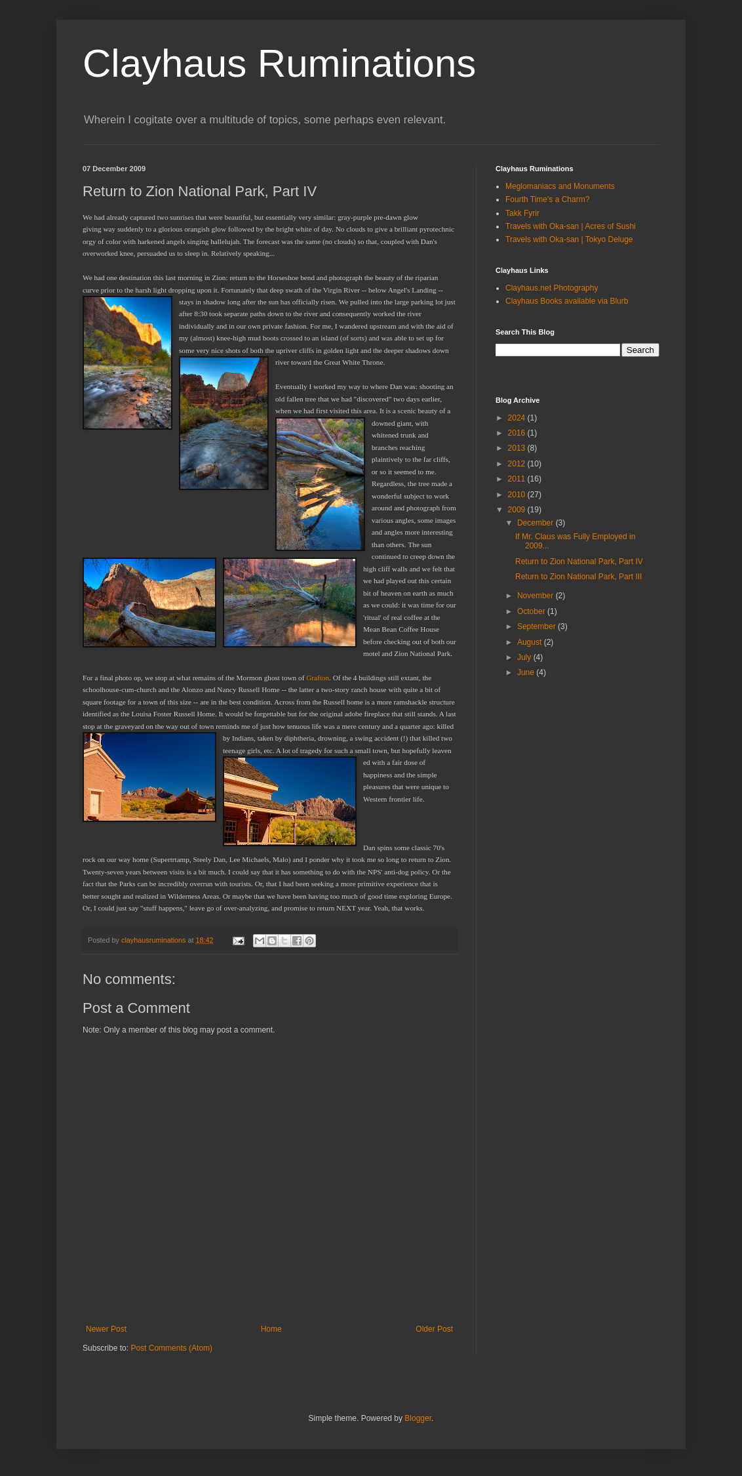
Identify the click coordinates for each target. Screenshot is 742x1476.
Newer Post (106, 1329)
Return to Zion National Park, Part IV (579, 561)
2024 (518, 417)
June (526, 672)
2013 (518, 448)
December (536, 522)
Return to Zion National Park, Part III (578, 576)
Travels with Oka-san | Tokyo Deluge (569, 239)
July (525, 657)
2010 (518, 494)
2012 (518, 463)
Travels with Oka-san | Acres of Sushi (570, 226)
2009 (518, 509)
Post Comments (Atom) (171, 1348)
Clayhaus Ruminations (279, 63)
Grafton (317, 678)
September (537, 626)
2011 (518, 478)
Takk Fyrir (522, 213)
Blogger (417, 1418)
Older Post (434, 1329)
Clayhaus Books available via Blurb (566, 301)
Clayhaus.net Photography (551, 288)
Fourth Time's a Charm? (547, 199)
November (536, 595)
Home (271, 1329)
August (530, 642)
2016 (518, 433)
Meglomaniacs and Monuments (560, 186)
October (532, 611)
